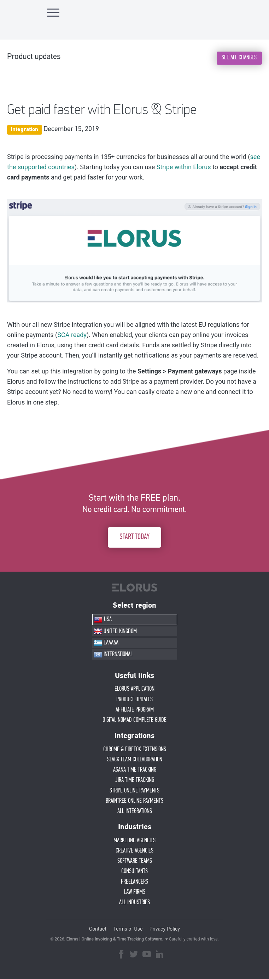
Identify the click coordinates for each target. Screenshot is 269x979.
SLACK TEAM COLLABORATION (134, 759)
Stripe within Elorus (184, 167)
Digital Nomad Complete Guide (134, 720)
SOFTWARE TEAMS (134, 861)
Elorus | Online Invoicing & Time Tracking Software (114, 939)
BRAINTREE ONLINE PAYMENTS (134, 801)
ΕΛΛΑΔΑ (106, 643)
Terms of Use (127, 929)
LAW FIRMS (134, 892)
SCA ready (72, 334)
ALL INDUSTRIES (134, 902)
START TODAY (134, 537)
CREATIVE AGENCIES (134, 851)
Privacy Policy (165, 929)
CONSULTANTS (134, 871)
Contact (97, 929)
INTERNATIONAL (113, 654)
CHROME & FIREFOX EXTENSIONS (134, 749)
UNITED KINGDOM (115, 631)
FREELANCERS (134, 882)
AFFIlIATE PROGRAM (135, 710)
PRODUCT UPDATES (134, 699)
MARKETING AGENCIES (134, 840)
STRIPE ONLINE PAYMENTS (134, 791)
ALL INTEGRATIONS (134, 811)
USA (103, 619)
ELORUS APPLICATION (134, 689)
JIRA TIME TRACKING (134, 780)
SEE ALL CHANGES (239, 57)
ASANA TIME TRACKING (134, 770)
